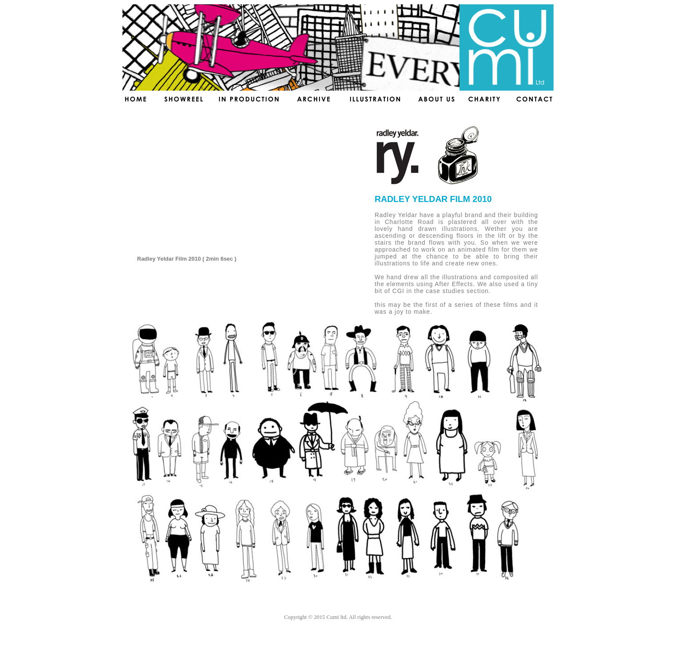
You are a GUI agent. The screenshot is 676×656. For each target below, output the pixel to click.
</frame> (244, 189)
